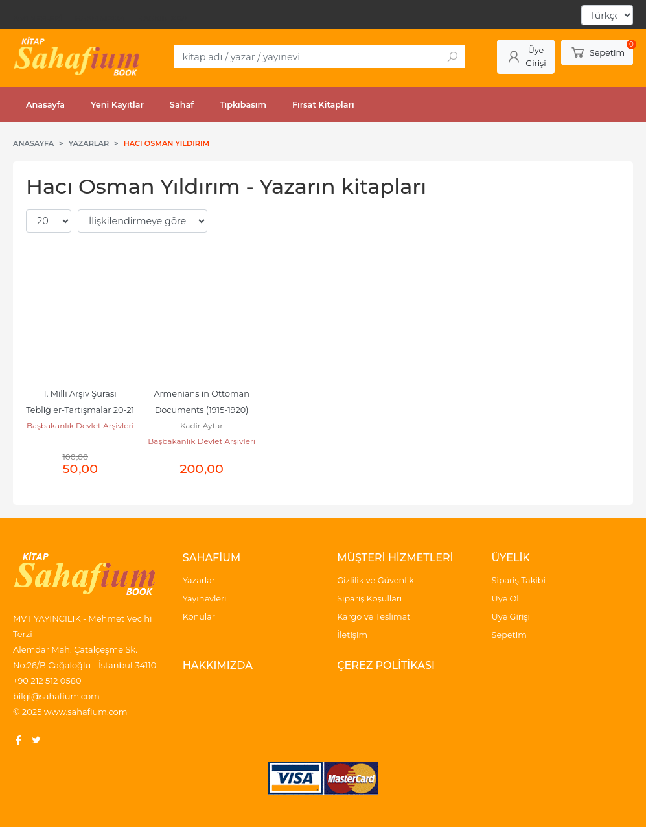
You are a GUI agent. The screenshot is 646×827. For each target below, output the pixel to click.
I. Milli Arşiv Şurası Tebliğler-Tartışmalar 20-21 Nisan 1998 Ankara (81, 410)
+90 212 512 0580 (47, 680)
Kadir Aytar (201, 425)
